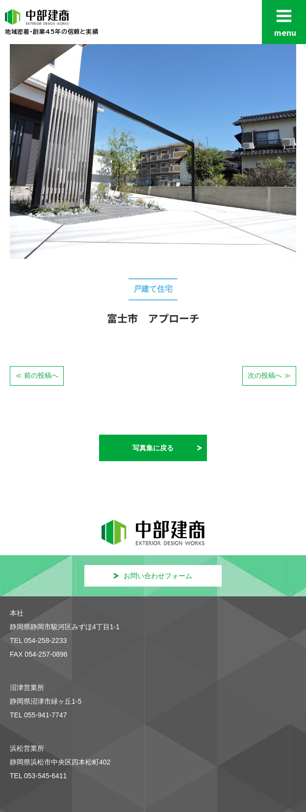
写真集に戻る (153, 448)
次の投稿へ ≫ (269, 375)
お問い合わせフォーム (153, 576)
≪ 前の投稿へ (36, 375)
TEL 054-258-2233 (38, 640)
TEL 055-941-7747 (38, 715)
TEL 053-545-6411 (38, 776)
